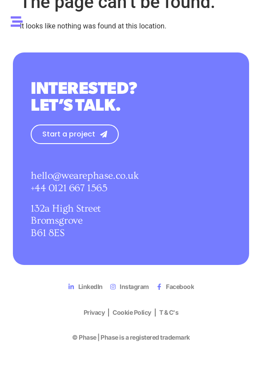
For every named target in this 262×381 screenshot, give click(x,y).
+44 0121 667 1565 (69, 189)
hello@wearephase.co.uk (84, 176)
